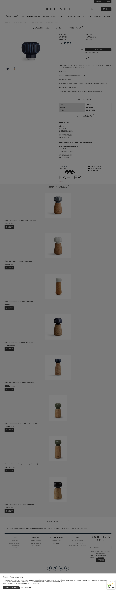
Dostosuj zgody (26, 587)
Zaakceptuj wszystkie (11, 587)
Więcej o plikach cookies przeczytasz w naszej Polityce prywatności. (21, 583)
